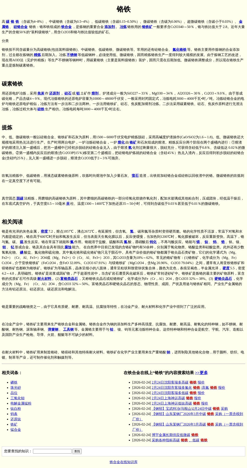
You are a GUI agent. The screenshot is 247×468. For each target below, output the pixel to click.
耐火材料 (44, 278)
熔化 (121, 142)
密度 (44, 231)
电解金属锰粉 (20, 403)
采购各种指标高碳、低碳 (180, 440)
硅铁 (40, 109)
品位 (13, 393)
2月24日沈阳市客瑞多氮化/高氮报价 (188, 387)
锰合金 (15, 429)
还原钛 (15, 419)
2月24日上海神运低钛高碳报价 (180, 403)
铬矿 (133, 142)
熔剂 (95, 93)
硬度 (226, 268)
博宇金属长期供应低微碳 (175, 435)
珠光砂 (15, 387)
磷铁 (13, 382)
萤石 (135, 175)
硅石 (67, 93)
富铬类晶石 (69, 278)
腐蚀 (67, 247)
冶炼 (123, 27)
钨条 (13, 414)
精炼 (37, 55)
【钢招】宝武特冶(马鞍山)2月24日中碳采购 (190, 408)
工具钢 (68, 329)
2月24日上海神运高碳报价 (176, 398)
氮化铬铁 (180, 49)
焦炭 (40, 93)
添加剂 (109, 27)
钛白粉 (15, 408)
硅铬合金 (21, 27)
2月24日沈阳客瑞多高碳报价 (178, 382)
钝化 (153, 242)
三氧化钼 (17, 398)
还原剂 (54, 93)
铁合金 (66, 27)
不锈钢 (72, 55)
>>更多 (201, 372)
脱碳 (19, 198)
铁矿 (13, 424)
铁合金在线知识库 (124, 462)
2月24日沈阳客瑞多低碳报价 (178, 393)
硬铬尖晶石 (223, 278)
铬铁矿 (147, 27)
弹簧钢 (53, 329)
